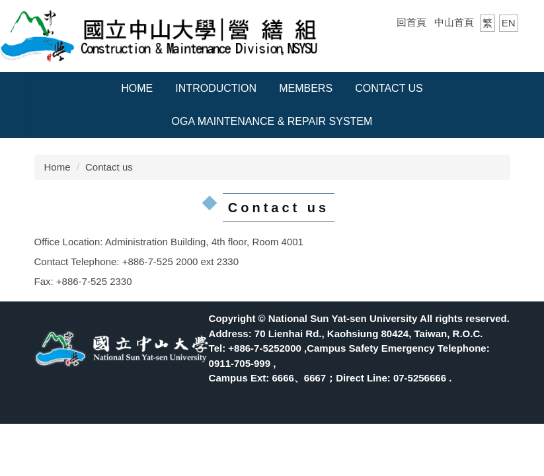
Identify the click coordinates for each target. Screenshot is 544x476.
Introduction (215, 88)
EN (509, 22)
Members (305, 88)
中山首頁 (454, 22)
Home (137, 88)
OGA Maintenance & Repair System (272, 121)
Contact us (389, 88)
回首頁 (411, 22)
